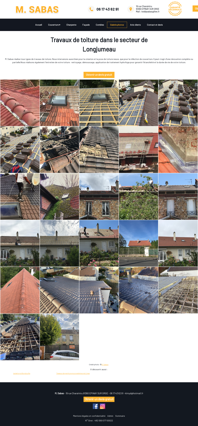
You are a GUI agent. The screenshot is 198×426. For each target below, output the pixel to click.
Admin (110, 416)
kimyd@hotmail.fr (134, 393)
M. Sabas (104, 365)
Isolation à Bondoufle (21, 373)
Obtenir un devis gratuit (98, 74)
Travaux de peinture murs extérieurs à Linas (73, 373)
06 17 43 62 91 (116, 393)
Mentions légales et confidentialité (89, 416)
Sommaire (120, 416)
